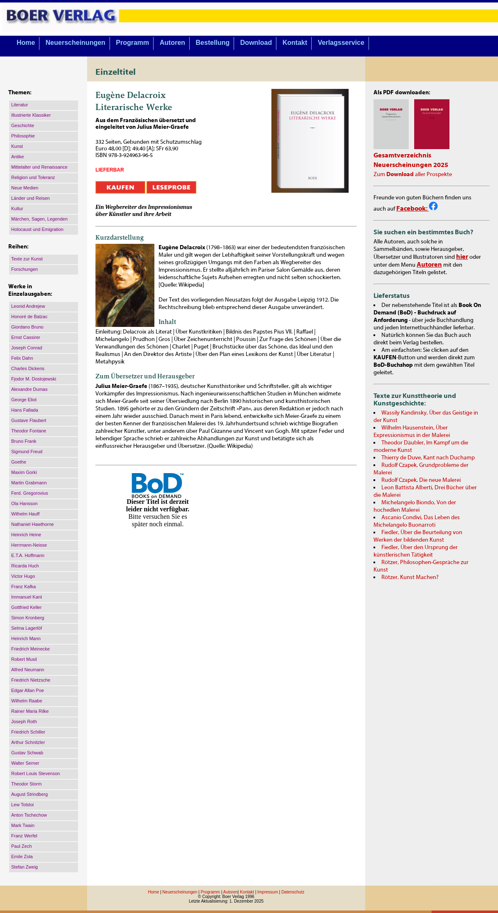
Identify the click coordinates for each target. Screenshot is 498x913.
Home (26, 42)
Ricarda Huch (25, 565)
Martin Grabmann (29, 482)
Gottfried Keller (26, 607)
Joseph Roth (24, 721)
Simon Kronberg (27, 617)
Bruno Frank (24, 441)
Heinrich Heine (26, 534)
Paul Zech (21, 846)
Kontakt (295, 42)
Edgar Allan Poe (27, 690)
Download (256, 42)
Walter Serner (25, 763)
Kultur (17, 208)
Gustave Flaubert (28, 420)
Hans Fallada (24, 409)
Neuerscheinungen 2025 (411, 165)
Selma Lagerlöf (26, 628)
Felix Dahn (22, 358)
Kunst (17, 146)
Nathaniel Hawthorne (32, 524)
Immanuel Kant (26, 596)
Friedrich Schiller (28, 731)
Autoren (172, 42)
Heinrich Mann (26, 638)
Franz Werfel (24, 835)
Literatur (19, 104)
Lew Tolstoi (22, 804)
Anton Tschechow (29, 814)
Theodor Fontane (28, 430)
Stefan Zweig (24, 866)
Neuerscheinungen (75, 42)
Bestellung (213, 42)
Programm (132, 42)
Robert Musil (24, 659)
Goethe (18, 461)
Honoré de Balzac (29, 316)
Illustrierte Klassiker (31, 115)
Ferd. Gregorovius (29, 493)
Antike (17, 156)
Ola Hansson (24, 503)
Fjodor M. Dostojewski (33, 378)
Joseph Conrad (26, 347)
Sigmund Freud (26, 451)
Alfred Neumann (27, 669)
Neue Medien (24, 187)
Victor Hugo (23, 576)
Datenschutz (293, 892)
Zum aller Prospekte (413, 174)
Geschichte (22, 125)
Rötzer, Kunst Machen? (410, 577)
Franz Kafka (23, 586)
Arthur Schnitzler (28, 742)
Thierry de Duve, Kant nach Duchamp (428, 457)
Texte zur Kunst (27, 258)
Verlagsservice (341, 42)
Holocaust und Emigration (37, 229)
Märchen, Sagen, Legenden (39, 218)
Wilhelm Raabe (26, 700)
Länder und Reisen (30, 198)
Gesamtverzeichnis (402, 155)
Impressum (267, 892)
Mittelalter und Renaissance (39, 166)
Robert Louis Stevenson (35, 773)
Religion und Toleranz (33, 177)
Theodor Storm (26, 783)
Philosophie (23, 135)
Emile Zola (22, 856)
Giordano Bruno (27, 326)
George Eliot (24, 399)
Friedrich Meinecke (30, 648)
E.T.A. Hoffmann (27, 555)
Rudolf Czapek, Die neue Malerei (421, 480)
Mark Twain (22, 825)
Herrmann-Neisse (29, 544)
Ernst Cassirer (25, 337)
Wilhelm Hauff (25, 513)
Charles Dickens (27, 368)
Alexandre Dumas (29, 389)
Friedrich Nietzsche (30, 679)
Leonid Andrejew (28, 306)
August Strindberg (29, 794)
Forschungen (24, 269)
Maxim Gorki (24, 472)
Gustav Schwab (27, 752)
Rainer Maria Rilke (30, 711)
